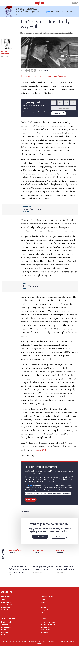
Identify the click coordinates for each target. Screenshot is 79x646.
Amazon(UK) (40, 450)
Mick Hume (4, 632)
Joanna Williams (6, 627)
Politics (45, 70)
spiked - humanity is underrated (39, 3)
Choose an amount (63, 108)
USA (42, 612)
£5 (53, 102)
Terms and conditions (7, 605)
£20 (66, 102)
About (3, 600)
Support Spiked (6, 602)
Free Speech (44, 610)
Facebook (2, 592)
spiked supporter (60, 76)
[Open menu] (2, 2)
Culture (43, 602)
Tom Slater (60, 550)
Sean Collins (38, 550)
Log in (74, 2)
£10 (60, 102)
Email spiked (44, 632)
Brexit (42, 605)
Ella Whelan (4, 630)
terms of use (37, 641)
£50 (73, 102)
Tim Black (4, 635)
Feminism (43, 607)
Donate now (57, 113)
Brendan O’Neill (6, 622)
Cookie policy (5, 610)
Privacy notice (5, 607)
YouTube (11, 592)
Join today (40, 537)
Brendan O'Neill (15, 550)
